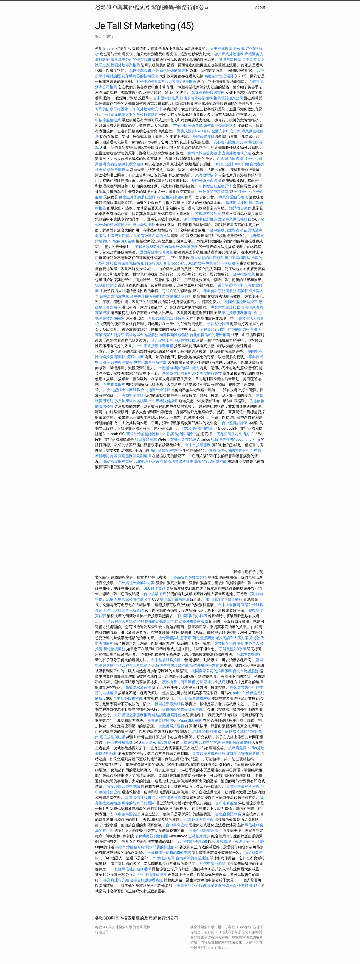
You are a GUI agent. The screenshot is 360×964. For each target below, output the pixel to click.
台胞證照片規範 (171, 726)
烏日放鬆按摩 (146, 439)
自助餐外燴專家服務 (181, 247)
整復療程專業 (211, 373)
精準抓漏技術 (236, 203)
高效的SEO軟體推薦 (210, 461)
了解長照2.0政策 (213, 329)
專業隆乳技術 (129, 263)
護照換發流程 (240, 208)
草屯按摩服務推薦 (237, 313)
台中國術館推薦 (166, 98)
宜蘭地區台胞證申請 (123, 786)
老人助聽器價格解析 (194, 698)
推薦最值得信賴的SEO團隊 (169, 852)
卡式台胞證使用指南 (197, 428)
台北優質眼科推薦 (166, 797)
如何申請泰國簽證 (125, 814)
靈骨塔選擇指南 (230, 285)
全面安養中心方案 (226, 131)
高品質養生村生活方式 (235, 434)
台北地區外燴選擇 (155, 390)
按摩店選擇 (238, 748)
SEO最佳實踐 (106, 285)
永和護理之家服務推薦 (132, 715)
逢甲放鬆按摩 (230, 59)
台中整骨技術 (141, 296)
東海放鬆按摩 (206, 175)
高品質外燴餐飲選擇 (191, 577)
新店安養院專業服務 (196, 98)
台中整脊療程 (177, 825)
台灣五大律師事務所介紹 (123, 610)
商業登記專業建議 (181, 439)
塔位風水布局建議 (174, 599)
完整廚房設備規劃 (236, 742)
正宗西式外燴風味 (118, 742)
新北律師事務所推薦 (200, 219)
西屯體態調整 (203, 638)
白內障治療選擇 (230, 158)
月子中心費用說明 (151, 81)
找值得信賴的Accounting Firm (235, 439)
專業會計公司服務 (191, 885)
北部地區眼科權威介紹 (209, 731)
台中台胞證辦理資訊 (146, 880)
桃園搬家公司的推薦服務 (211, 671)
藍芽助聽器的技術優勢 (140, 76)
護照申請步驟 (133, 395)
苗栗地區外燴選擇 (187, 125)
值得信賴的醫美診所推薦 (182, 709)
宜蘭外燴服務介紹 (236, 153)
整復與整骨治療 (208, 214)
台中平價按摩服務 (152, 874)
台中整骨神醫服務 (193, 841)
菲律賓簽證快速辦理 (208, 92)
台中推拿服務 (114, 384)
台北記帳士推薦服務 (123, 390)
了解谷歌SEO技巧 (149, 247)
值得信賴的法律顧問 (207, 258)
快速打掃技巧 (248, 885)
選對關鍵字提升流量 (156, 252)
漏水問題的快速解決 (161, 847)
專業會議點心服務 (233, 197)
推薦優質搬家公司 (228, 98)
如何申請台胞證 (212, 863)
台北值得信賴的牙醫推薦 (210, 335)
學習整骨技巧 (218, 324)
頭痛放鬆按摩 (118, 169)
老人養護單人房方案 (231, 638)
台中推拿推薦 (244, 274)
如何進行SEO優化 (155, 263)
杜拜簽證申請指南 (213, 191)
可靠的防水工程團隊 (111, 109)
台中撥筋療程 (122, 362)
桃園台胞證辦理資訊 (241, 302)
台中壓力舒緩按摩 (140, 225)
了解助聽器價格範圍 (151, 836)
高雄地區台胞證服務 (141, 335)
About (260, 7)
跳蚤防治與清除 (180, 434)
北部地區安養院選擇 (242, 753)
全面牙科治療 (173, 197)
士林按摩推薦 (199, 836)
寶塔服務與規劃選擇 (134, 456)
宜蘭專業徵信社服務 (234, 219)
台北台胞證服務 (246, 671)
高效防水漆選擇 (138, 687)
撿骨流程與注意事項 (174, 638)
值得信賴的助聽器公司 (155, 621)
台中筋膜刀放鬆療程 (227, 230)
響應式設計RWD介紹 (194, 131)
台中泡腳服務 (226, 803)
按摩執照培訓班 (135, 401)
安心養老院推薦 (226, 142)
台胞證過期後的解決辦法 (178, 368)
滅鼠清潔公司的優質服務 (131, 59)
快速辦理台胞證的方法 (202, 742)
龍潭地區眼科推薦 (178, 461)
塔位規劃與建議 (112, 737)
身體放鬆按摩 (203, 136)
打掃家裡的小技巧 (192, 616)
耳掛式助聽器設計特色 (166, 318)
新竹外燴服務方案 (204, 665)
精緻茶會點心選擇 (219, 76)
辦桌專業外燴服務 (229, 54)
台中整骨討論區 (235, 423)
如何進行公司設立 (218, 125)
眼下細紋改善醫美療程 (224, 599)
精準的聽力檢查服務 (244, 329)
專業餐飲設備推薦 (221, 885)
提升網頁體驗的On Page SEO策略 (174, 720)
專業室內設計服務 (225, 307)
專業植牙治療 (225, 643)
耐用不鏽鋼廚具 (237, 258)
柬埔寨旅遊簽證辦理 (204, 153)
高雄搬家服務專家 (118, 461)
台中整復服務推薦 (166, 660)
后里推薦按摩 (221, 48)
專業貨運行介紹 (116, 880)
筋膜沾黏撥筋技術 (165, 450)
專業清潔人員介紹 (109, 335)
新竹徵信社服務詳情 (215, 186)
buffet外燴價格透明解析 (172, 296)
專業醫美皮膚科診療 (208, 753)
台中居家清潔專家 (114, 296)
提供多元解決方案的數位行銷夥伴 (130, 114)
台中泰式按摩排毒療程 (155, 346)
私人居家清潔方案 (156, 742)
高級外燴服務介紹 (130, 847)
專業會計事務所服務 (222, 263)
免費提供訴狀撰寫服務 (125, 164)
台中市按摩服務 (198, 445)
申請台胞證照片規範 (119, 621)
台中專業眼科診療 (163, 401)
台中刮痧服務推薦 (182, 81)
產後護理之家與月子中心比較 (240, 841)
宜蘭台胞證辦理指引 (205, 830)
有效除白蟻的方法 (155, 236)
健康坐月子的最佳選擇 (137, 197)
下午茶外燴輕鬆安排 (145, 109)
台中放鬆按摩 (155, 594)
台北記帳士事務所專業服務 (173, 340)
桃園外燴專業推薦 (125, 65)
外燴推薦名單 (164, 858)
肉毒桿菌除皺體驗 (174, 335)
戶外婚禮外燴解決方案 (170, 70)
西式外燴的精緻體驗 (142, 434)
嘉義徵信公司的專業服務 (229, 450)
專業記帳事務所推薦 (150, 362)
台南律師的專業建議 (192, 858)
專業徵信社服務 (138, 797)
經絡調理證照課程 (166, 715)
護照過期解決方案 (125, 236)
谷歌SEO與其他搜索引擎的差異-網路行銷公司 (152, 7)
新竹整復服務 (114, 649)
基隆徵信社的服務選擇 (180, 373)
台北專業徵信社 (249, 654)
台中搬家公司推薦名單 (132, 599)
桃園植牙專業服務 (169, 704)
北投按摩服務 (140, 70)
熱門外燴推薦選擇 (206, 180)
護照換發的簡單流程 (178, 682)
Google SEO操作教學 (188, 263)
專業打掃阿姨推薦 (129, 357)
